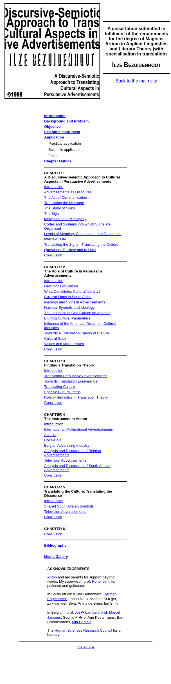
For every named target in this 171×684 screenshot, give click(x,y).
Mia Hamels (81, 622)
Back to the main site (137, 81)
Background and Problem (66, 121)
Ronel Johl (100, 581)
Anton (52, 577)
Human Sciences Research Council (83, 630)
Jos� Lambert (87, 612)
